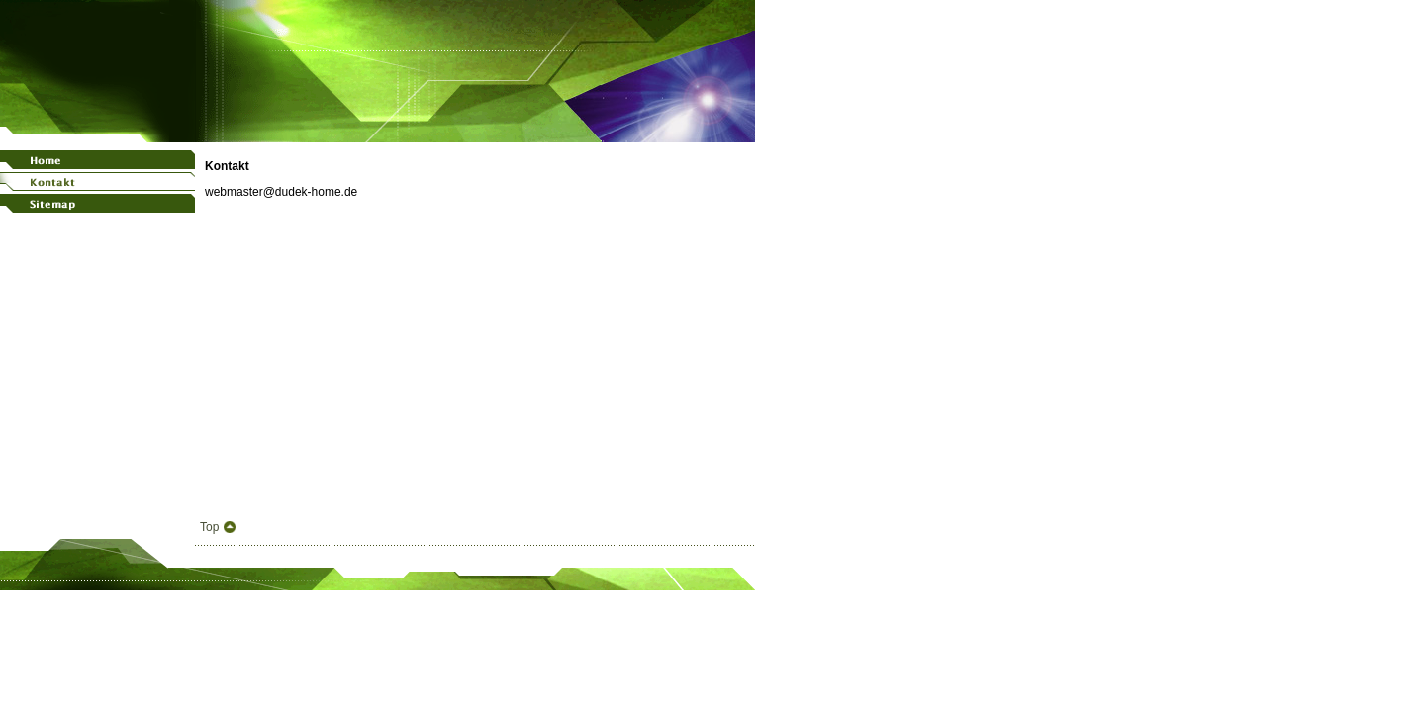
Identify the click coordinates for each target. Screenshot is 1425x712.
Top (209, 527)
